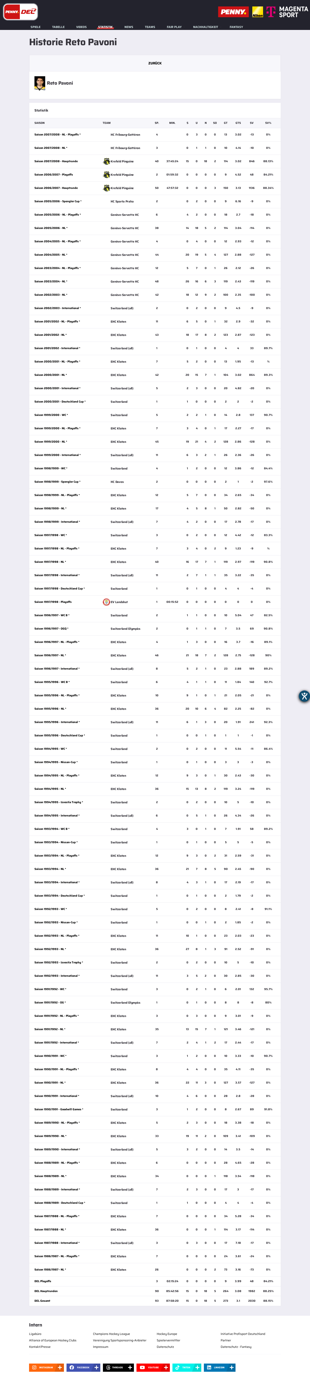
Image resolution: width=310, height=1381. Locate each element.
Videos (81, 27)
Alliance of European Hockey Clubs (52, 1340)
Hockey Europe (167, 1333)
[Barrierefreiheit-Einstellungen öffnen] (304, 696)
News (128, 27)
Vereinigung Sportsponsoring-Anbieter (119, 1340)
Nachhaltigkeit (205, 27)
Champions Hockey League (111, 1333)
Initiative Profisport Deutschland (243, 1333)
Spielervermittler (168, 1340)
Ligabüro (35, 1333)
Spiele (35, 27)
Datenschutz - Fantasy (236, 1346)
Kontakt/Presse (40, 1346)
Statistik (105, 27)
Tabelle (58, 27)
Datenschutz (165, 1346)
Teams (150, 27)
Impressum (100, 1346)
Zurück (154, 63)
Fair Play (174, 27)
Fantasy (236, 27)
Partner (226, 1340)
